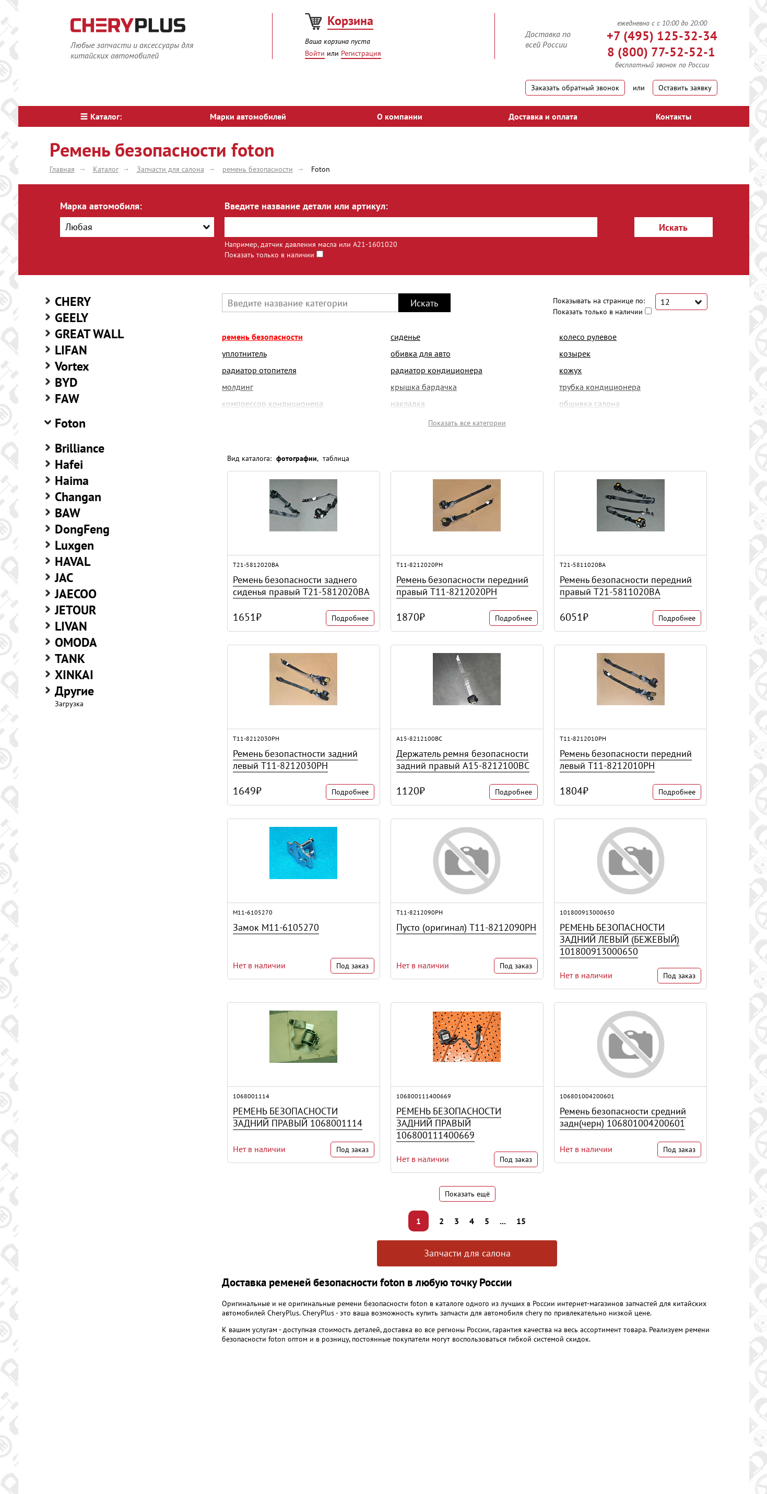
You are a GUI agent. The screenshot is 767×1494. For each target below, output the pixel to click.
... (503, 1221)
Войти (315, 53)
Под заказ (352, 965)
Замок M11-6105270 (276, 927)
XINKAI (74, 675)
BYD (66, 382)
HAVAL (72, 561)
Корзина (350, 21)
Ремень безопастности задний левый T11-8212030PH (295, 760)
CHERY (73, 301)
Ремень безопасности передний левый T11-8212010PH (626, 760)
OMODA (76, 642)
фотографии (296, 458)
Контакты (673, 116)
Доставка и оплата (543, 116)
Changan (78, 497)
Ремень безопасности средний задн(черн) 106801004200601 (623, 1117)
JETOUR (75, 610)
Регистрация (361, 53)
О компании (399, 116)
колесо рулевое (588, 336)
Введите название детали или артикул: (306, 206)
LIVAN (71, 626)
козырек (575, 353)
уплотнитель (244, 353)
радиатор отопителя (259, 370)
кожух (570, 370)
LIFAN (71, 350)
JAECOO (76, 594)
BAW (67, 513)
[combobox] (137, 227)
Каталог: (101, 116)
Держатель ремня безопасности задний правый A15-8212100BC (462, 760)
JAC (64, 578)
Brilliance (79, 448)
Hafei (69, 464)
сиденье (405, 336)
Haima (72, 480)
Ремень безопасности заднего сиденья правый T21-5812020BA (301, 586)
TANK (70, 658)
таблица (336, 458)
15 (521, 1221)
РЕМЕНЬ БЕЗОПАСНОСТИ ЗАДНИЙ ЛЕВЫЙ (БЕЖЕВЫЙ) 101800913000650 (619, 939)
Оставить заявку (685, 87)
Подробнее (350, 618)
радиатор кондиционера (436, 370)
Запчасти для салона (467, 1253)
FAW (67, 398)
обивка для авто (421, 353)
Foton (70, 423)
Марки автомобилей (248, 116)
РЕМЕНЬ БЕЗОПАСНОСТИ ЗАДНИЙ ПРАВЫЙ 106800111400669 (448, 1123)
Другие (74, 691)
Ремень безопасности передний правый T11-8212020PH (462, 586)
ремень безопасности (262, 336)
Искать (673, 227)
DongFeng (82, 529)
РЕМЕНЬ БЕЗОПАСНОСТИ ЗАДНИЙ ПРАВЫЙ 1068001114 (297, 1117)
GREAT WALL (89, 334)
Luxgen (74, 545)
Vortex (72, 366)
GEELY (71, 318)
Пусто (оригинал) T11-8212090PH (466, 927)
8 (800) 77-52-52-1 (661, 52)
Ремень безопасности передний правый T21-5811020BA (626, 586)
